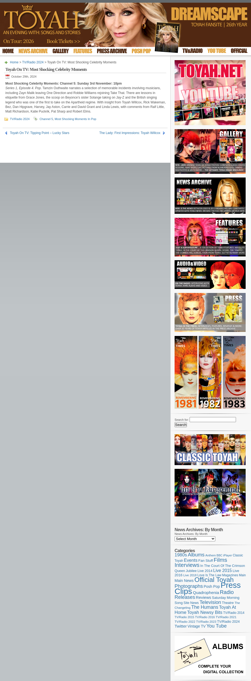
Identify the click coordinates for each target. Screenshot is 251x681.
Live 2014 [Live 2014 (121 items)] (205, 571)
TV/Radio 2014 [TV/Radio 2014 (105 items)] (233, 613)
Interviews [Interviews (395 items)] (187, 565)
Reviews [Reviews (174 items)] (203, 597)
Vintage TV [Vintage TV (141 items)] (196, 626)
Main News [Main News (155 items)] (184, 580)
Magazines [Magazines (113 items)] (230, 575)
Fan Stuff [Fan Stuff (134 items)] (205, 561)
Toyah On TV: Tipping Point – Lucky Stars (39, 133)
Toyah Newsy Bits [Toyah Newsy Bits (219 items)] (204, 612)
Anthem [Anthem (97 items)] (210, 555)
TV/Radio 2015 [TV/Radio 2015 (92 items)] (184, 617)
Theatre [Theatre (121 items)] (228, 603)
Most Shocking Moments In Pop (75, 119)
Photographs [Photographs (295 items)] (189, 586)
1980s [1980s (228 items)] (181, 554)
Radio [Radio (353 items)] (227, 592)
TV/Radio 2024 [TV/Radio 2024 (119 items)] (228, 622)
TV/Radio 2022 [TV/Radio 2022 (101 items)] (185, 621)
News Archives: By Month (191, 533)
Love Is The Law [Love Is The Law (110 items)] (209, 575)
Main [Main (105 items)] (242, 575)
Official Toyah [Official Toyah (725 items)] (214, 579)
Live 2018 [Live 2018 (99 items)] (190, 575)
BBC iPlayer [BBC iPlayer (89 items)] (224, 555)
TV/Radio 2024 (32, 62)
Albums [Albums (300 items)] (196, 554)
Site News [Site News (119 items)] (191, 603)
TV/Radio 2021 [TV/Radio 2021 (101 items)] (226, 617)
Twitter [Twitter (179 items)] (181, 626)
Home (14, 62)
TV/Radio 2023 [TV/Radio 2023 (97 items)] (206, 621)
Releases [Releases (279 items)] (185, 597)
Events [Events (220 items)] (191, 560)
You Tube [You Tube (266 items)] (216, 626)
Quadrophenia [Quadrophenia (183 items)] (206, 592)
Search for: (182, 419)
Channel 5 (46, 119)
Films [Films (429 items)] (220, 560)
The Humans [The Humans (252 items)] (204, 607)
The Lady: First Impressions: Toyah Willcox (129, 133)
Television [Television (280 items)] (210, 602)
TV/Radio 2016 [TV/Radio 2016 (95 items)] (205, 617)
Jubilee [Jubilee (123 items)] (191, 571)
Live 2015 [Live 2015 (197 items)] (222, 570)
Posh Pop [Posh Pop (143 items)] (212, 586)
